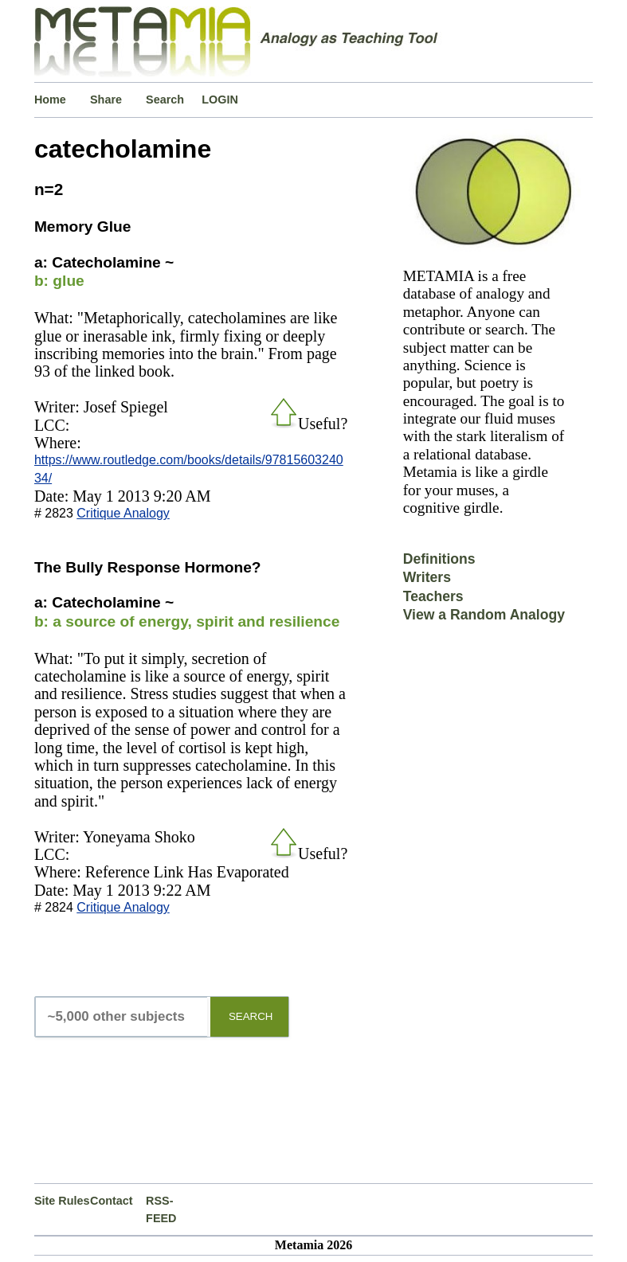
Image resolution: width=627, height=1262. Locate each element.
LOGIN (220, 99)
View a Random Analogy (484, 615)
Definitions (439, 559)
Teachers (433, 596)
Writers (427, 577)
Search (165, 99)
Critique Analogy (123, 513)
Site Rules (62, 1200)
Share (106, 99)
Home (50, 99)
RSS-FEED (161, 1209)
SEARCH (251, 1016)
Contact (111, 1200)
